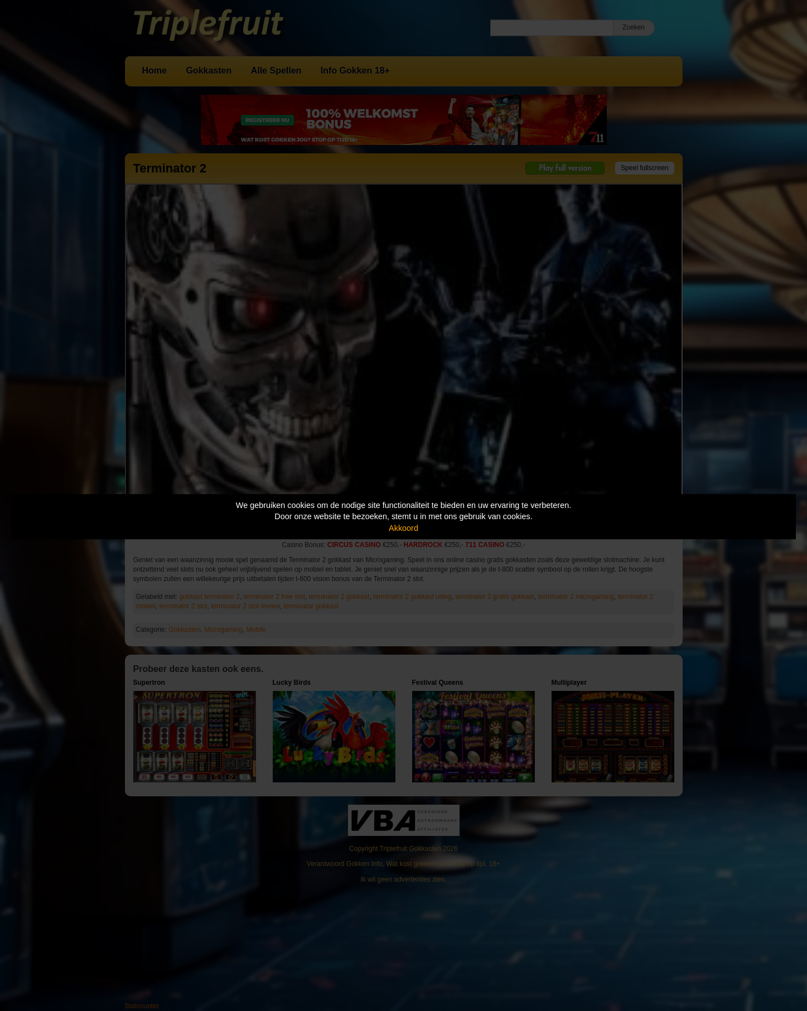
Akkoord (403, 528)
